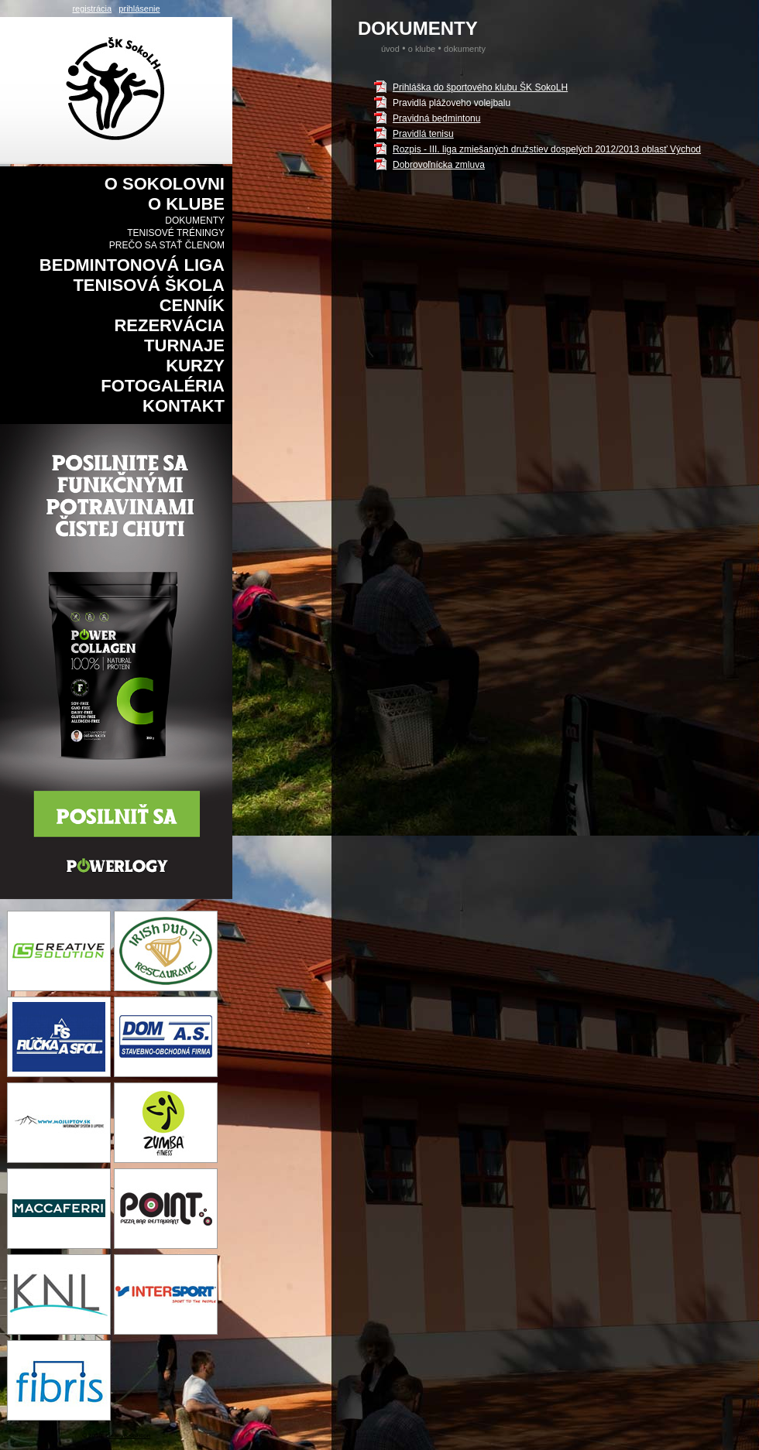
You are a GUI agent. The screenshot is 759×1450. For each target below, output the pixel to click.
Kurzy (195, 365)
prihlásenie (139, 8)
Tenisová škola (149, 285)
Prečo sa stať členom (167, 245)
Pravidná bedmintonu (436, 118)
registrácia (92, 8)
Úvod (390, 48)
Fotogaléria (163, 385)
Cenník (192, 305)
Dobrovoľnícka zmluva (439, 164)
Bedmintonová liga (132, 265)
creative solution (127, 1435)
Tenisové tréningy (176, 232)
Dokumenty (195, 220)
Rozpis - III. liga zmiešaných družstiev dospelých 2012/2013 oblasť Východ (547, 149)
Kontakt (184, 406)
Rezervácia (169, 325)
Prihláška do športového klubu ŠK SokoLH (480, 87)
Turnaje (184, 345)
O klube (186, 204)
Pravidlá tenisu (423, 133)
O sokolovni (165, 183)
